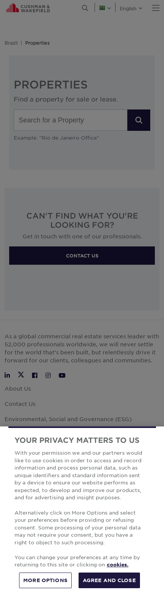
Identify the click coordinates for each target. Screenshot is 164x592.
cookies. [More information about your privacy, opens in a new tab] (118, 575)
